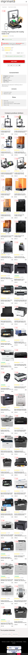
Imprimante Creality (12, 7)
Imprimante (4, 7)
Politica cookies (12, 654)
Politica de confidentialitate (16, 641)
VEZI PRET (14, 61)
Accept (18, 654)
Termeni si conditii (6, 641)
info (12, 133)
